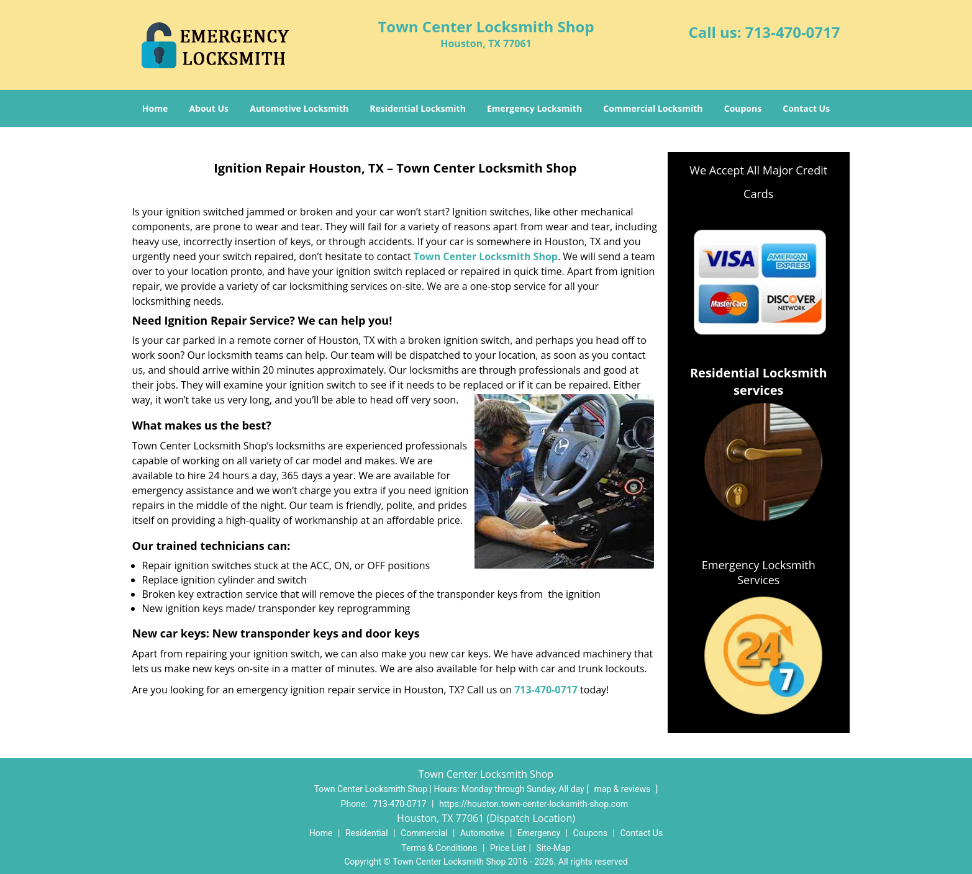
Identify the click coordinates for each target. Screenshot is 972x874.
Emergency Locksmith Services (758, 572)
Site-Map (554, 848)
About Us (209, 108)
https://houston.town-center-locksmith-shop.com (533, 804)
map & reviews (623, 789)
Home (155, 108)
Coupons (742, 108)
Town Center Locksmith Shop (486, 256)
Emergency (538, 833)
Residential (366, 833)
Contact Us (806, 108)
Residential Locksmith (418, 108)
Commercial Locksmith (652, 108)
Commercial (424, 833)
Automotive (482, 833)
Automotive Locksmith (299, 108)
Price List (508, 848)
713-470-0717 (792, 32)
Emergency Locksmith (534, 108)
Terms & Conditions (439, 848)
